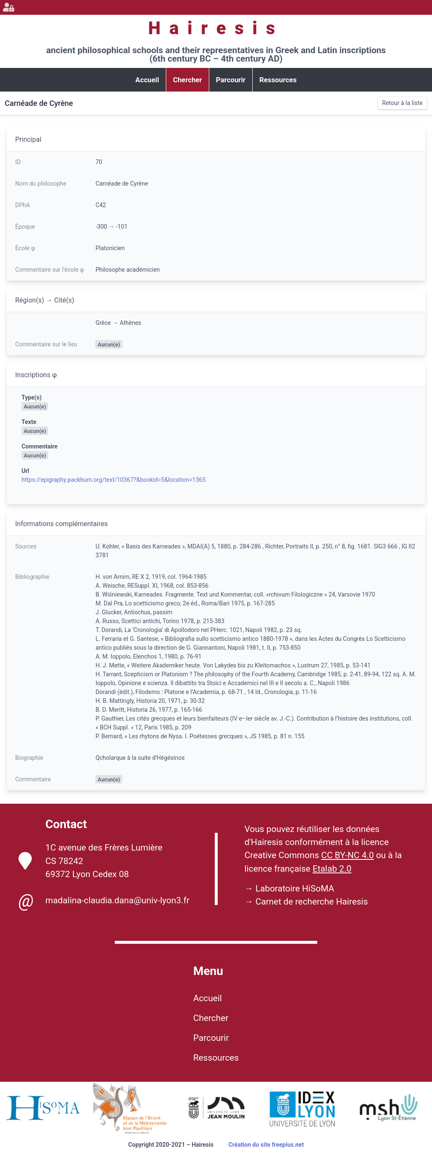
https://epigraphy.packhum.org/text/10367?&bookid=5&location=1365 (113, 479)
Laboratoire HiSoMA (294, 888)
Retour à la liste (402, 103)
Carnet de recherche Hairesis (311, 902)
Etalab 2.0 (332, 869)
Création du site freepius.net (266, 1144)
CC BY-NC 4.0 (347, 855)
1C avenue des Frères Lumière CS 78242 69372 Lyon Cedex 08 (91, 861)
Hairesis (216, 28)
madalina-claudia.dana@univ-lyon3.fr (104, 901)
